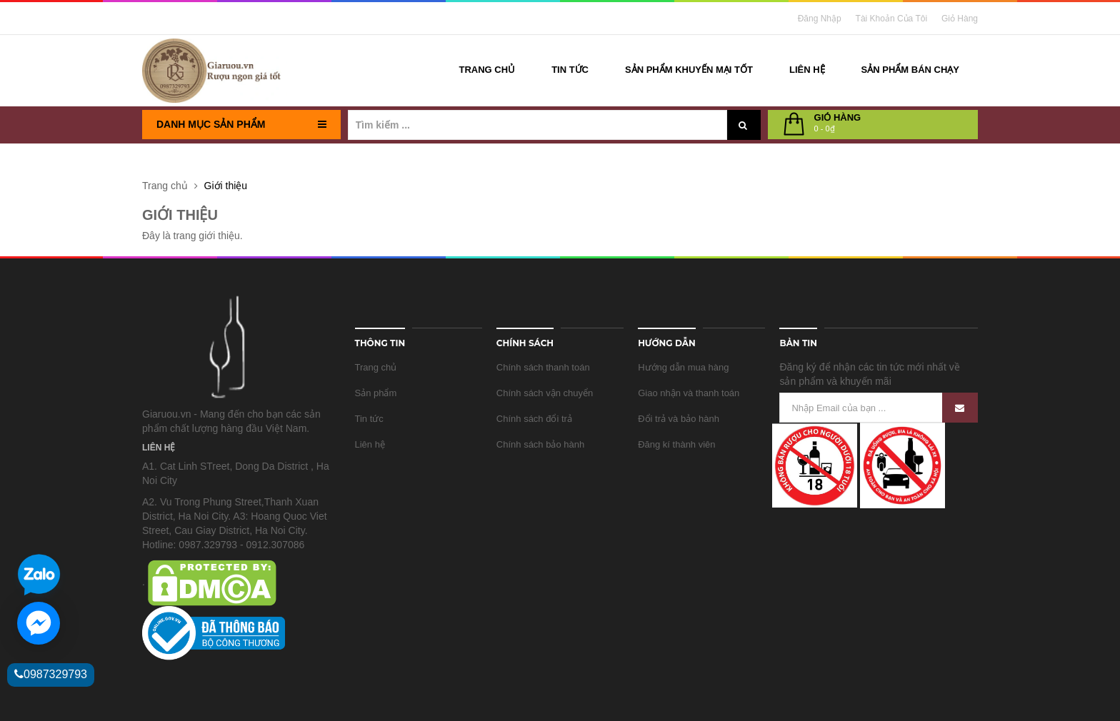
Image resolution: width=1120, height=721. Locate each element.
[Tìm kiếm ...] (537, 125)
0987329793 (50, 674)
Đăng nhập (819, 19)
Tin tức (369, 418)
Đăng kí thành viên (676, 444)
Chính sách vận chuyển (544, 393)
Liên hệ (370, 444)
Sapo (373, 697)
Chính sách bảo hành (540, 444)
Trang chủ (376, 367)
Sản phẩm (376, 393)
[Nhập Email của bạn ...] (878, 408)
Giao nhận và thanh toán (688, 393)
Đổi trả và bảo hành (678, 418)
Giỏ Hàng (959, 19)
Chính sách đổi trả (534, 418)
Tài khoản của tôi (892, 19)
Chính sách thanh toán (543, 367)
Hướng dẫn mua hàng (683, 367)
